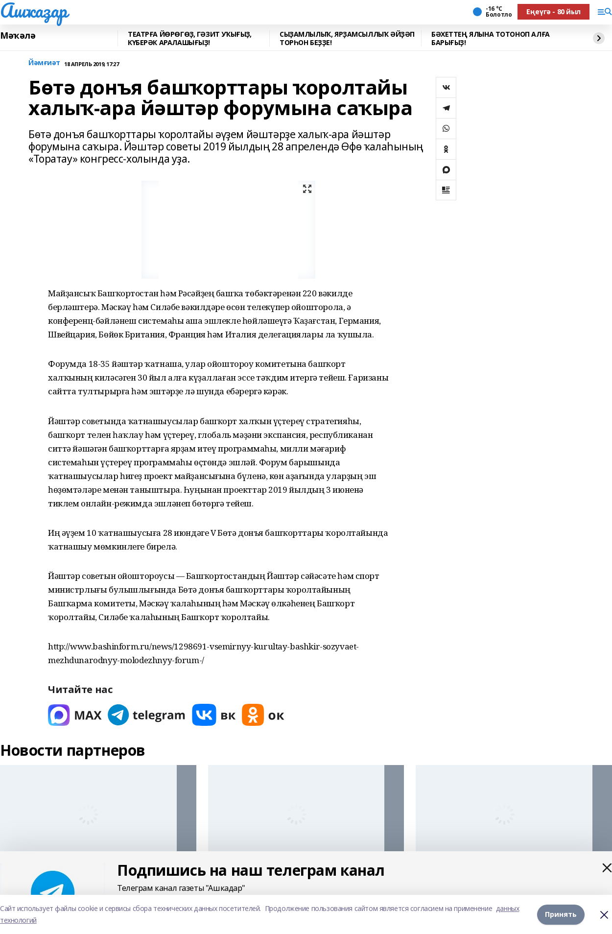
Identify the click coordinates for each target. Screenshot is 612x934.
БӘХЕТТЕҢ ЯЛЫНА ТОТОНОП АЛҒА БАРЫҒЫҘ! (490, 38)
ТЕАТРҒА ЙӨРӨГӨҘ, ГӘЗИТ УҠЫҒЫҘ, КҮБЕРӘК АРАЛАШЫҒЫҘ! (189, 38)
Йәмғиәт (44, 63)
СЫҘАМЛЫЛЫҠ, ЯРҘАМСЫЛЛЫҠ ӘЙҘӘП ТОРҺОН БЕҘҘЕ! (347, 38)
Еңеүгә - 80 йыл (553, 11)
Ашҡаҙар (33, 10)
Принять (561, 914)
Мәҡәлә (17, 35)
